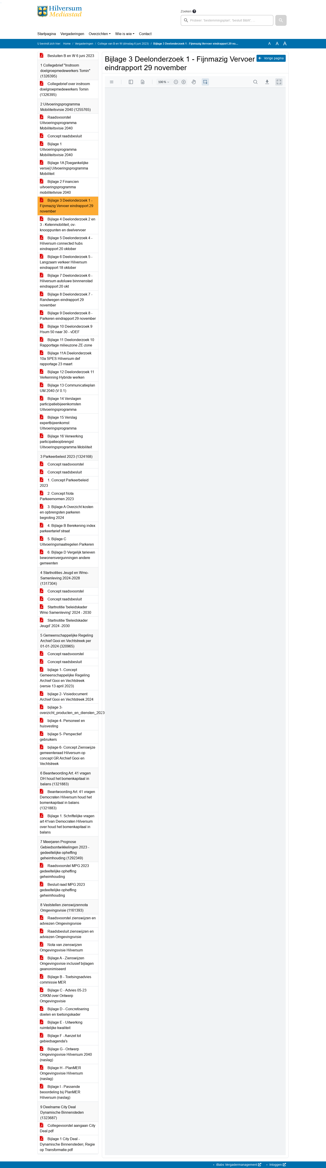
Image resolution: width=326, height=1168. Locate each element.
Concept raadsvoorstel (62, 464)
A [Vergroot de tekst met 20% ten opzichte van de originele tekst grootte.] (277, 43)
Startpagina (46, 34)
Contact (145, 34)
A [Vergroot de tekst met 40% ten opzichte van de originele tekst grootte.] (285, 43)
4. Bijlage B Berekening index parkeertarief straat (67, 528)
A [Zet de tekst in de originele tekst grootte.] (269, 43)
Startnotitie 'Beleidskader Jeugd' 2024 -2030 (64, 623)
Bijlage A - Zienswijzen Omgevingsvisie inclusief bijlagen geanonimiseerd (67, 963)
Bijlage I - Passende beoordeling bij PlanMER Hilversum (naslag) (60, 1092)
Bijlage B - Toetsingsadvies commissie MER (65, 979)
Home (67, 43)
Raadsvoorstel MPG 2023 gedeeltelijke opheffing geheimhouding (64, 871)
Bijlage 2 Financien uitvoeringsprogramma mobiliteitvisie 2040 (59, 187)
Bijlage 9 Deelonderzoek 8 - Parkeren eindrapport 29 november (68, 315)
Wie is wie (123, 34)
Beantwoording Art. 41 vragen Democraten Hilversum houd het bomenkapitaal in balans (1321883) (67, 800)
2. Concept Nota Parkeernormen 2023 (57, 496)
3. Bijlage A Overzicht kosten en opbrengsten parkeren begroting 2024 (66, 512)
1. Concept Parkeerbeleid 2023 (64, 482)
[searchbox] (227, 20)
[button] (281, 20)
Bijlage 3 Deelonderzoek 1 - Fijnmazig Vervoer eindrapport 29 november (66, 205)
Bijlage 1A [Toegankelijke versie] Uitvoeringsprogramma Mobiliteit (64, 168)
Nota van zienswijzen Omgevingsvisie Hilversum (61, 947)
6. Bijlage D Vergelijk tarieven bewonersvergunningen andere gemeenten (67, 557)
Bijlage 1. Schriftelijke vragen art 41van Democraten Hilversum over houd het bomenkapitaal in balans (67, 824)
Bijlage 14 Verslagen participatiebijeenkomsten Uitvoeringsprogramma (60, 404)
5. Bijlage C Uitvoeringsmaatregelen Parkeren (67, 541)
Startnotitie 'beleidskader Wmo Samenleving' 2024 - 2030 (65, 609)
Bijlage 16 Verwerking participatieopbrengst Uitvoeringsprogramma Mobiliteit (66, 441)
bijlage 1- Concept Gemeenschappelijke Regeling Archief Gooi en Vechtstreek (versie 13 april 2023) (65, 678)
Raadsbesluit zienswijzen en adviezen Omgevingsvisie (67, 934)
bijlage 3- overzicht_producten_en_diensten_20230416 (69, 710)
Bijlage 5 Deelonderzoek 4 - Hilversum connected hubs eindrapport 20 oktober (66, 243)
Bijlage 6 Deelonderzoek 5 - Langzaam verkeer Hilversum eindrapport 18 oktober (66, 262)
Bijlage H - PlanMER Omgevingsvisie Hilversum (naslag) (61, 1073)
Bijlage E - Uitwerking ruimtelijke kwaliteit (61, 1025)
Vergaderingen (72, 34)
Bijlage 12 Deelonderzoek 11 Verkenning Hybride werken (67, 374)
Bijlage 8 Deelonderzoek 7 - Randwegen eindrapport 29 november (66, 299)
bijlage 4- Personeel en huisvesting (62, 723)
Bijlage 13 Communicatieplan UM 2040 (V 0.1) (67, 388)
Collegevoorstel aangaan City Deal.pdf (67, 1128)
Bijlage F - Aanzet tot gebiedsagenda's (60, 1038)
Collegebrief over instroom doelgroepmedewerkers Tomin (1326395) (65, 89)
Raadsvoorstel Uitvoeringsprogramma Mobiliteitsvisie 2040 (58, 122)
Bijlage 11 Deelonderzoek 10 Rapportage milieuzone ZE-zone (67, 342)
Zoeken (186, 11)
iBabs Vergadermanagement (238, 1164)
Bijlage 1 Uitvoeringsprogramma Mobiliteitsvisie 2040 (58, 149)
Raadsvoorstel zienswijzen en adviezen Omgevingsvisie (68, 920)
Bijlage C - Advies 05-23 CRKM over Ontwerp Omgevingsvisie (63, 995)
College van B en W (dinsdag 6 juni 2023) (123, 43)
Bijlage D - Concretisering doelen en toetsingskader (64, 1011)
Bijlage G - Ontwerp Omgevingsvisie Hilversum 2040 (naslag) (66, 1054)
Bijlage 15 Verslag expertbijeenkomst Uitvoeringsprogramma (58, 423)
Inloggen (277, 1164)
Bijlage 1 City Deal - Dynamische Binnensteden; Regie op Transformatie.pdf (67, 1144)
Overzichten (98, 34)
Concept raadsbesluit (61, 136)
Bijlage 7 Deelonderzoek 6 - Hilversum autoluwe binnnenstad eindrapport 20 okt (66, 281)
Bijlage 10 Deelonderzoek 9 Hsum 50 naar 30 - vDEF (66, 329)
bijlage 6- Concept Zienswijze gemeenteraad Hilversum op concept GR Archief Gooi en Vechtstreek (67, 755)
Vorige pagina (271, 58)
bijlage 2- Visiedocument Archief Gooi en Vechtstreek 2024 (66, 696)
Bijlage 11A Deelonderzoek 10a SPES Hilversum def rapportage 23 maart (65, 358)
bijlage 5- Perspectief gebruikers (61, 736)
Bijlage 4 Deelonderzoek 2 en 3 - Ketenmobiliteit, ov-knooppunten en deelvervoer (67, 224)
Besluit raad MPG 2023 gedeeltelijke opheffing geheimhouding (62, 890)
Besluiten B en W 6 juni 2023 (67, 56)
